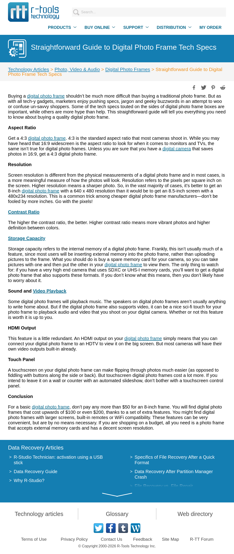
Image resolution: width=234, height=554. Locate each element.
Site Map (170, 539)
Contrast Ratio (24, 211)
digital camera (176, 148)
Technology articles (39, 514)
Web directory (195, 514)
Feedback (142, 539)
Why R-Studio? (29, 480)
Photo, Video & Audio (77, 69)
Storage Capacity (26, 238)
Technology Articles (28, 69)
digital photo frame (46, 96)
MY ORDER (210, 27)
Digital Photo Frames (127, 69)
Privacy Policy (74, 539)
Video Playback (49, 290)
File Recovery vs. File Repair (164, 485)
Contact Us (111, 539)
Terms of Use (34, 539)
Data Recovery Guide (35, 471)
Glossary (117, 514)
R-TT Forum (201, 539)
